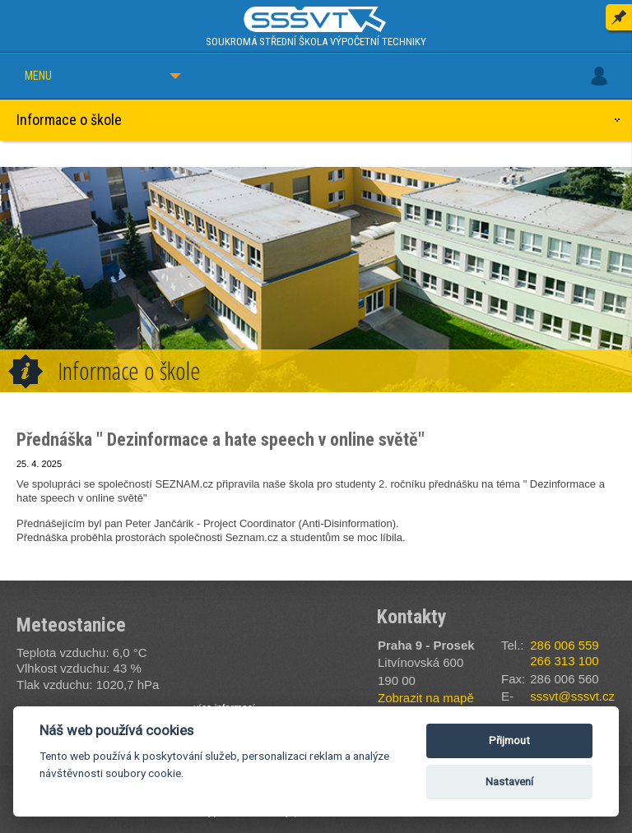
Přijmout (509, 740)
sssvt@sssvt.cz (572, 696)
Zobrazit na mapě (426, 698)
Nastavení (509, 781)
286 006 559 (564, 645)
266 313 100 (564, 661)
